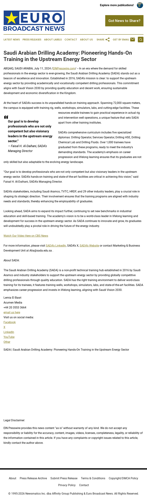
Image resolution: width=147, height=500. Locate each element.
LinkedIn (9, 332)
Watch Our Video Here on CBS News (26, 235)
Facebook (10, 322)
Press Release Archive (33, 478)
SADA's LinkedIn (56, 245)
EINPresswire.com (64, 68)
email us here (12, 312)
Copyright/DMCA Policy (123, 478)
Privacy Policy (67, 485)
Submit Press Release (63, 478)
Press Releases (32, 39)
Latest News (12, 39)
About (12, 478)
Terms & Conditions (93, 478)
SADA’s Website (89, 245)
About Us (86, 39)
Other (7, 342)
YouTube (9, 337)
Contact (71, 39)
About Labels (53, 39)
